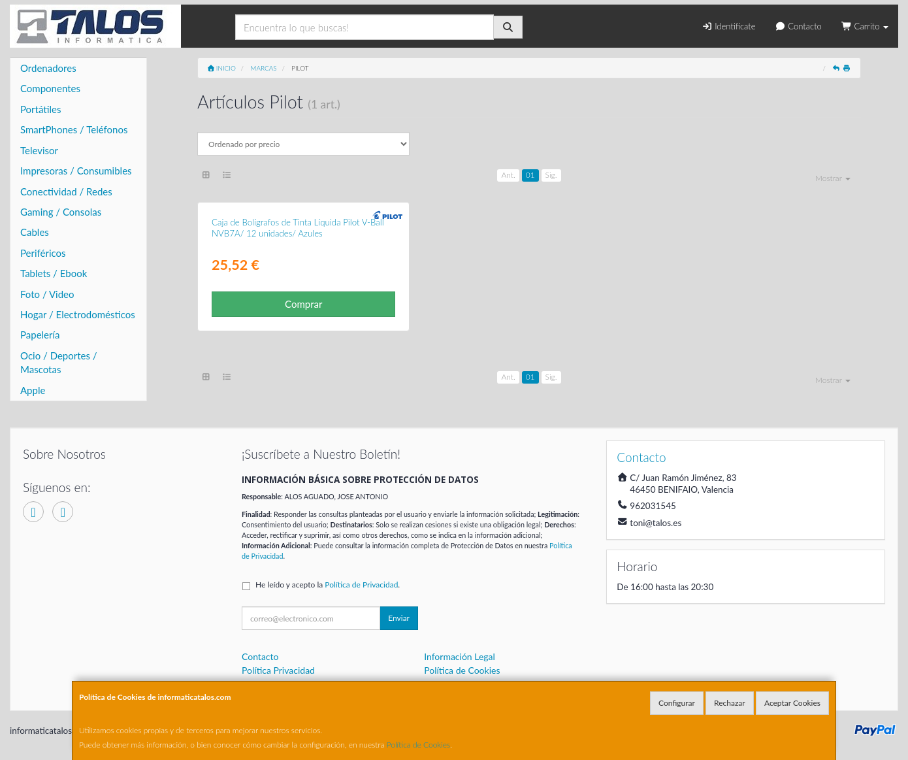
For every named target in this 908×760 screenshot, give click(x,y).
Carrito (864, 26)
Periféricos (43, 253)
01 (530, 175)
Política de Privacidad (361, 584)
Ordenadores (48, 68)
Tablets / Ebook (53, 273)
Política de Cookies (419, 745)
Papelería (40, 334)
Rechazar (729, 703)
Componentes (50, 88)
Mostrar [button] (833, 178)
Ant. (508, 175)
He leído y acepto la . (327, 584)
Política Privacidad (278, 670)
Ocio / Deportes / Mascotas (58, 362)
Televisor (39, 150)
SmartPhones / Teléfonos (73, 129)
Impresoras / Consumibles (76, 170)
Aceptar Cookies (792, 703)
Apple (32, 390)
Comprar (303, 304)
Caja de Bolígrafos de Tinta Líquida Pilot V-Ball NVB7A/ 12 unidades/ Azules (298, 228)
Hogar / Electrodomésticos (77, 314)
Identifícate (728, 26)
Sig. (551, 175)
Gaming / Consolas (60, 212)
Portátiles (40, 109)
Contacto (798, 26)
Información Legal (459, 656)
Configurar (676, 703)
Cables (34, 232)
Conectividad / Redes (66, 191)
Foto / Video (47, 294)
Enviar (399, 618)
